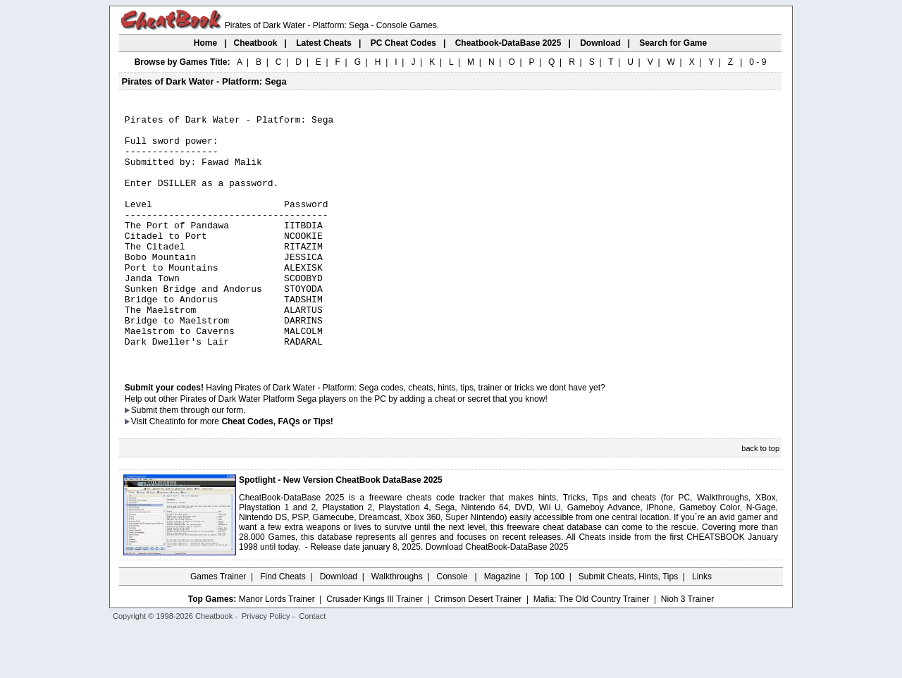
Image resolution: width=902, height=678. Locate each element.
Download (338, 625)
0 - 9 (757, 62)
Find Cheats (283, 625)
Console (453, 625)
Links (702, 625)
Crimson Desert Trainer (477, 648)
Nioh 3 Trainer (687, 648)
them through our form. (203, 459)
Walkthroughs (397, 625)
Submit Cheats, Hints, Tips (628, 625)
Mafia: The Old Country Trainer (591, 648)
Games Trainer (218, 625)
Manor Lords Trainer (277, 648)
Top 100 (549, 625)
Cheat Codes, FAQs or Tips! (277, 470)
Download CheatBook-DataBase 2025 (497, 595)
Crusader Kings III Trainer (374, 648)
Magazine (502, 625)
